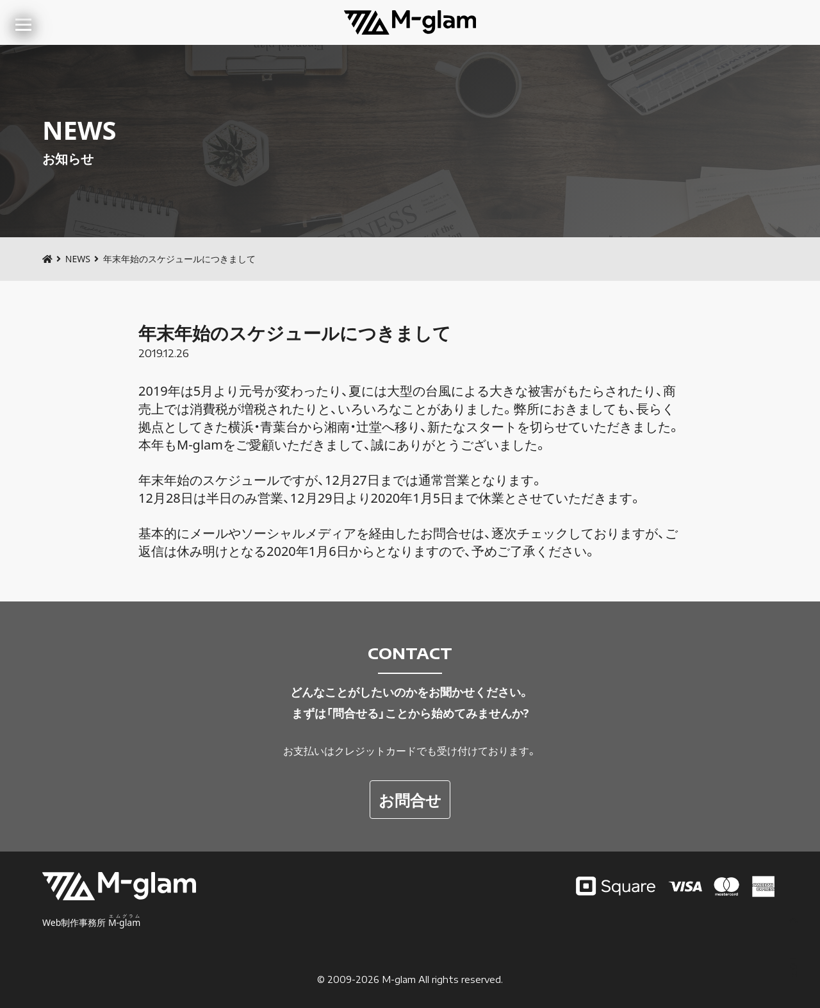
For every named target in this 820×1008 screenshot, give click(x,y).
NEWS (77, 259)
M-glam (399, 979)
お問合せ (410, 799)
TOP (793, 948)
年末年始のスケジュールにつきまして (294, 333)
